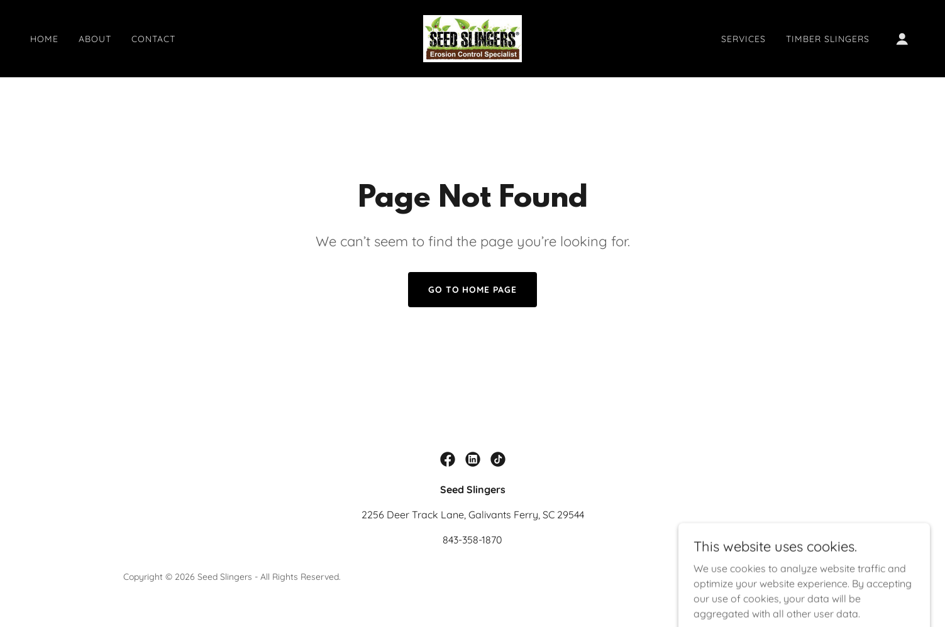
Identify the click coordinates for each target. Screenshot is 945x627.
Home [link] (44, 39)
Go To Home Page (472, 289)
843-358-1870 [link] (472, 539)
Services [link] (743, 39)
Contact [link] (153, 39)
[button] (902, 39)
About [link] (95, 39)
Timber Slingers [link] (828, 39)
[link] (472, 37)
